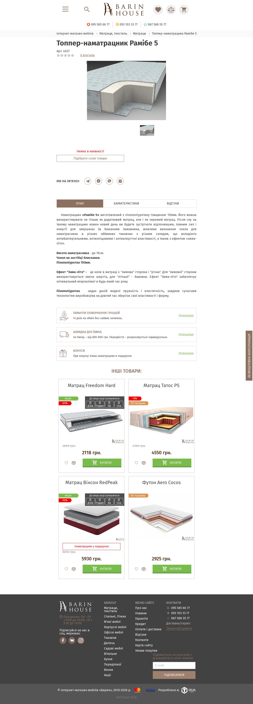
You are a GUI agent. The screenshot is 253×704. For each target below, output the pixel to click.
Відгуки (140, 634)
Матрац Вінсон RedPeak (91, 482)
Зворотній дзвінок (179, 628)
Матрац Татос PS (161, 385)
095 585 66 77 (180, 608)
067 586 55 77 (180, 618)
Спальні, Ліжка (115, 616)
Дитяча (109, 643)
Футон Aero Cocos (161, 482)
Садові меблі (113, 648)
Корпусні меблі (115, 627)
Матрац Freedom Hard (91, 385)
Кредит (140, 624)
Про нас (141, 608)
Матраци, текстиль (111, 609)
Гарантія (141, 618)
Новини (141, 613)
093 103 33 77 (180, 613)
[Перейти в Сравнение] (171, 10)
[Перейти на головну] (126, 9)
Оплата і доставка (148, 629)
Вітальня (110, 654)
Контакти (141, 640)
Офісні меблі (113, 632)
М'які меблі (112, 622)
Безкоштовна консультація (249, 356)
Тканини (110, 638)
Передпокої (112, 664)
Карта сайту (144, 645)
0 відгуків (87, 55)
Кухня (108, 659)
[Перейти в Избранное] (158, 10)
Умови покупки (146, 650)
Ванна (108, 670)
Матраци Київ (126, 697)
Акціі (107, 675)
